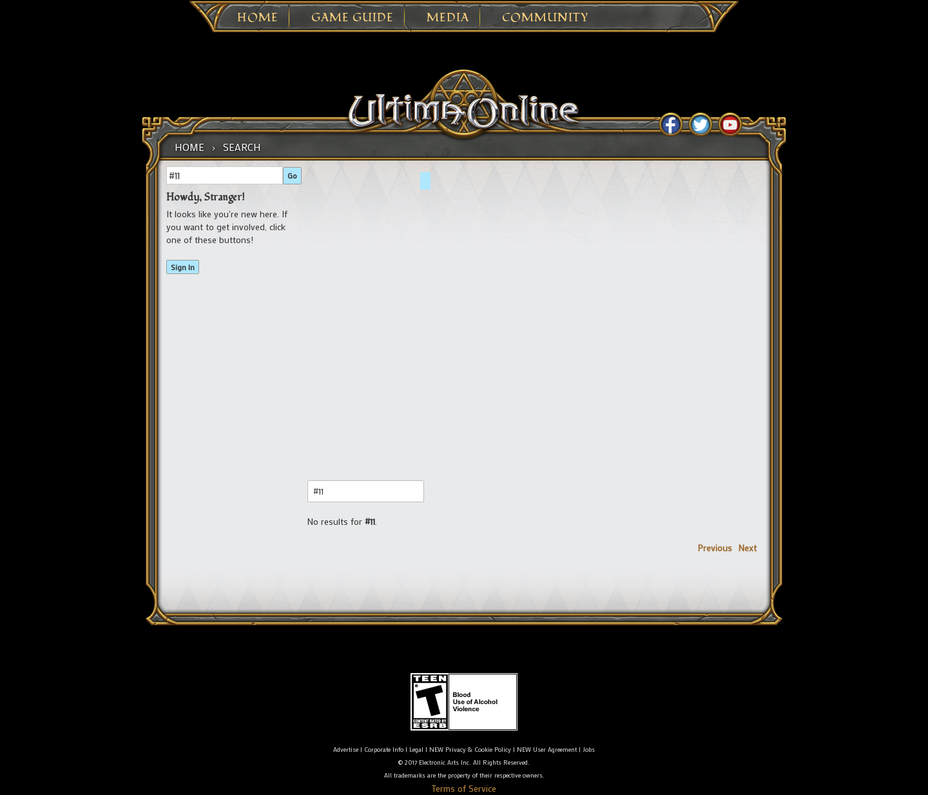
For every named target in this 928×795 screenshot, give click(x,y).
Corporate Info (383, 749)
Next (748, 548)
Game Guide (352, 18)
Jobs (589, 749)
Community (545, 18)
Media (448, 18)
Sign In (183, 267)
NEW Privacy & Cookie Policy (470, 749)
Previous (715, 548)
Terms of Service (464, 788)
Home (257, 18)
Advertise (345, 749)
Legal (416, 749)
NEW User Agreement (547, 749)
